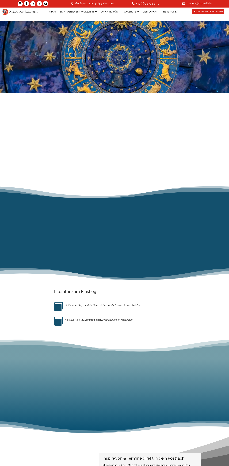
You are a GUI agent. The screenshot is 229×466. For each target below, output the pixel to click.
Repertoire (169, 12)
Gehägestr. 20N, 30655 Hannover (94, 3)
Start (52, 12)
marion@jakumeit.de (199, 3)
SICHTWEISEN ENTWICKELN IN (77, 12)
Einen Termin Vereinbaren (208, 11)
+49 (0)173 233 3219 (147, 3)
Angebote (130, 12)
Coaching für (109, 12)
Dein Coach (149, 12)
